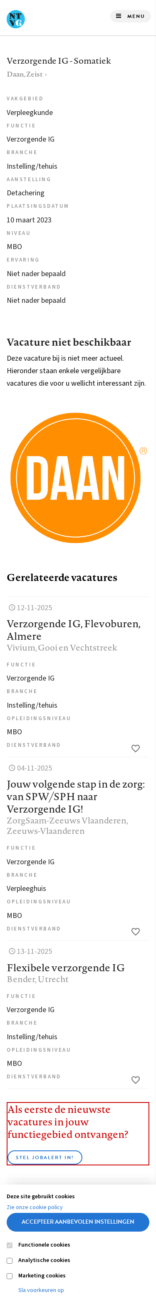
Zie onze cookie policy (35, 1207)
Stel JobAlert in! (45, 1157)
